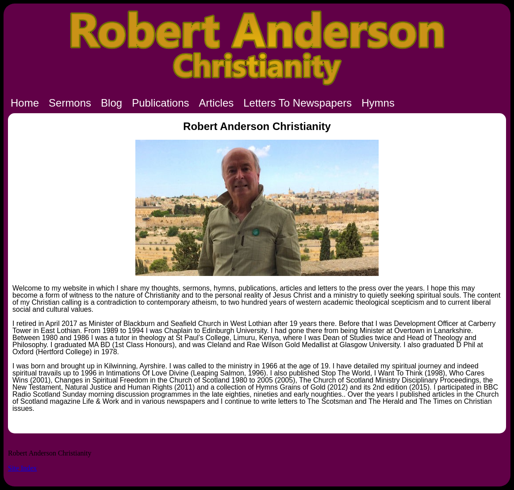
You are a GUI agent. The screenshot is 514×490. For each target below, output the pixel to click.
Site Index (22, 468)
